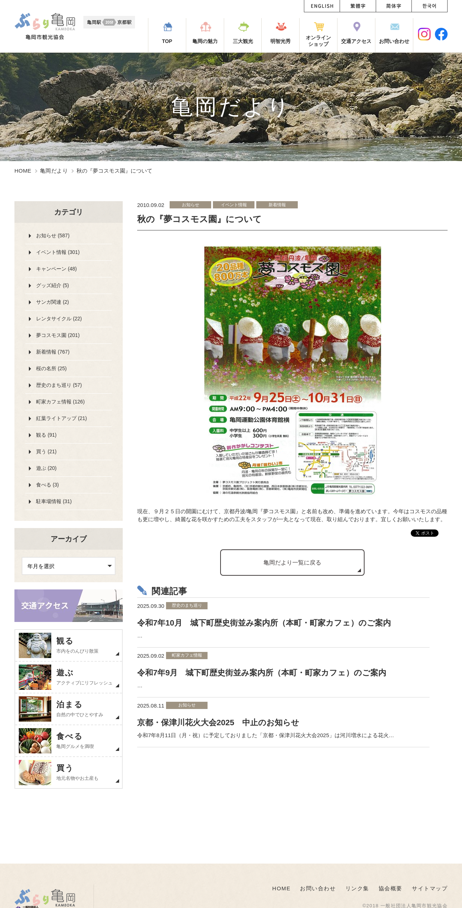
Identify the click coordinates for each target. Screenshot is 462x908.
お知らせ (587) (53, 235)
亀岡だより (54, 171)
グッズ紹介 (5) (52, 285)
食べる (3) (47, 485)
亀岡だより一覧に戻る (292, 562)
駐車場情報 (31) (54, 501)
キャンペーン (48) (56, 269)
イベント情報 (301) (58, 252)
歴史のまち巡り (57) (59, 385)
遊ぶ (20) (46, 468)
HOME (22, 171)
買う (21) (46, 451)
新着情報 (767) (53, 352)
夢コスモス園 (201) (58, 335)
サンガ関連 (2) (52, 302)
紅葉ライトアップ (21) (61, 418)
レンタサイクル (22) (59, 318)
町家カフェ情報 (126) (60, 402)
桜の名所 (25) (51, 368)
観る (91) (46, 435)
